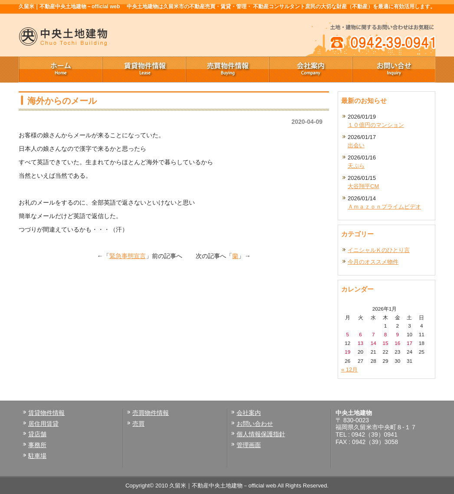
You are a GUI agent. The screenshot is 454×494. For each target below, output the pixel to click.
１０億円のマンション (376, 125)
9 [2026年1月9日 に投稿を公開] (397, 334)
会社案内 (310, 69)
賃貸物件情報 (143, 69)
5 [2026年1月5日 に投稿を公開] (347, 334)
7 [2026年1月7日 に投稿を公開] (373, 334)
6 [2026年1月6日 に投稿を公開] (360, 334)
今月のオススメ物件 (373, 262)
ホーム (60, 69)
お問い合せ (393, 69)
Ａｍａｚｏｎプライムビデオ (384, 206)
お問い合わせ (255, 423)
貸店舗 (37, 434)
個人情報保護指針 (261, 434)
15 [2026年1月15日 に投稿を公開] (385, 343)
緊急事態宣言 (127, 255)
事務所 (37, 444)
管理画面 (249, 444)
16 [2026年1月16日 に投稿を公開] (397, 343)
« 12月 (349, 369)
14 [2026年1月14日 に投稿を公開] (373, 343)
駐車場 (37, 455)
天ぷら (356, 165)
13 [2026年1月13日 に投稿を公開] (360, 343)
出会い (356, 145)
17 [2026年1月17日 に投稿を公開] (409, 343)
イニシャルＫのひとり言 (379, 250)
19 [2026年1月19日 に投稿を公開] (347, 352)
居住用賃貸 (43, 423)
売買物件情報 (227, 69)
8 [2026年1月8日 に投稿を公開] (385, 334)
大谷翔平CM (363, 186)
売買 (138, 423)
